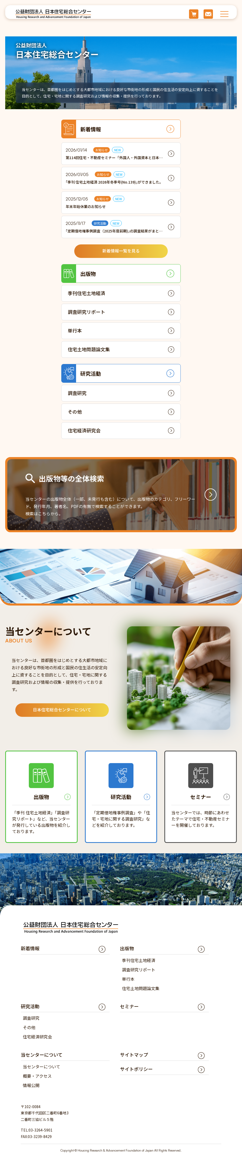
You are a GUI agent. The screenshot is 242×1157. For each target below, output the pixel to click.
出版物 (79, 273)
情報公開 (31, 1085)
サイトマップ (134, 1054)
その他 (75, 411)
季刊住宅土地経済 (86, 293)
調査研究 (77, 392)
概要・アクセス (37, 1076)
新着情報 (81, 129)
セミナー (129, 1006)
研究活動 (81, 373)
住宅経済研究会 (84, 430)
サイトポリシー (136, 1068)
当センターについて (41, 1066)
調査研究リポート (86, 311)
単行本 (75, 330)
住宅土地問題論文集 (89, 349)
